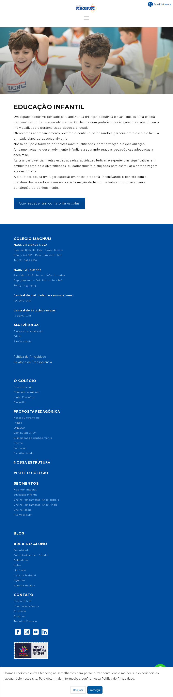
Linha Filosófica (24, 397)
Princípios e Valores (26, 392)
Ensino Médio (22, 509)
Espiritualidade (24, 453)
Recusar (78, 690)
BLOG (19, 533)
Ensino (18, 443)
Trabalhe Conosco (25, 621)
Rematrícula (22, 550)
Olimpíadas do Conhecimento (33, 438)
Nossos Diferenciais (27, 417)
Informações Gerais (26, 606)
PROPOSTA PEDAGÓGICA (37, 411)
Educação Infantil (25, 494)
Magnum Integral (25, 489)
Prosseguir (95, 690)
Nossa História (23, 387)
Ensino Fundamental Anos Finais (36, 504)
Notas (17, 565)
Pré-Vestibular (23, 341)
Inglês (18, 422)
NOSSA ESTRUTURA (32, 462)
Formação (20, 448)
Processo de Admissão (28, 331)
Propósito (20, 402)
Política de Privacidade (30, 356)
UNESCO (19, 427)
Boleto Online (22, 601)
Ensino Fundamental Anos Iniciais (36, 499)
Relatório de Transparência (33, 362)
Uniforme (20, 570)
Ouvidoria (20, 611)
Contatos (19, 616)
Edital (17, 336)
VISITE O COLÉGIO (31, 473)
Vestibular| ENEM (25, 432)
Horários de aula (24, 585)
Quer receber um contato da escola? (49, 203)
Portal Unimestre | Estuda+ (31, 555)
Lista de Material (25, 575)
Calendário (21, 560)
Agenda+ (19, 580)
